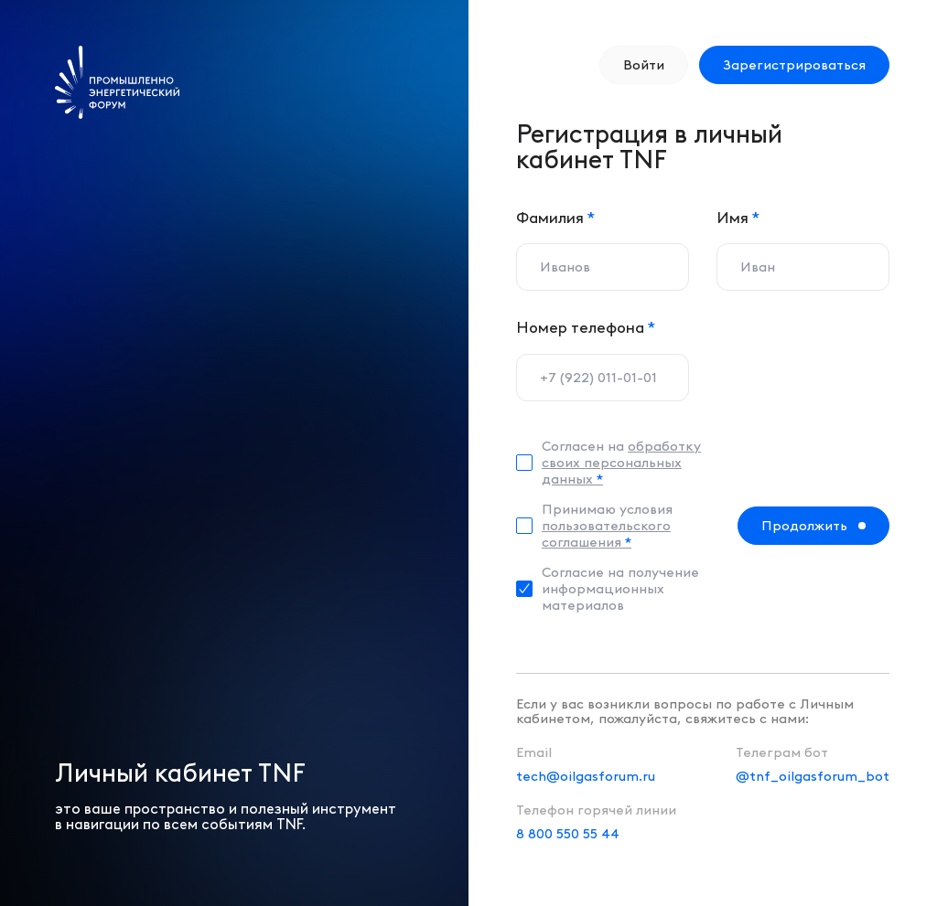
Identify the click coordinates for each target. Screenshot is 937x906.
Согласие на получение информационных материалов (620, 588)
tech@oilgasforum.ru (585, 776)
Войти (643, 65)
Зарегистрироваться (794, 65)
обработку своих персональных (621, 462)
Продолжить (804, 525)
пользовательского (606, 533)
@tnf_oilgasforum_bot (812, 776)
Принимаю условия (607, 525)
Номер (585, 327)
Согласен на (621, 462)
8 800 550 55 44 (567, 834)
